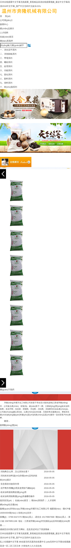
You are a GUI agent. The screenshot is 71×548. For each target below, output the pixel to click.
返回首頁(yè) (6, 500)
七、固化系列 (6, 74)
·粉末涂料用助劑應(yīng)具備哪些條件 (17, 496)
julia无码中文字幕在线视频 (58, 542)
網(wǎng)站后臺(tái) (9, 504)
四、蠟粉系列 (6, 62)
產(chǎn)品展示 (7, 28)
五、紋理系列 (6, 66)
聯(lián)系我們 (6, 41)
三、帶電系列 (6, 58)
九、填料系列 (6, 83)
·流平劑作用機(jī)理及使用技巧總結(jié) (17, 488)
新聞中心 (4, 24)
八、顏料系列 (6, 78)
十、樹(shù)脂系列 (8, 87)
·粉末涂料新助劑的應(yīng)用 (13, 492)
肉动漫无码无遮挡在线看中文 (32, 542)
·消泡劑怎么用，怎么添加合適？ (14, 471)
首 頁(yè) (5, 16)
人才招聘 (4, 32)
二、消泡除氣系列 (8, 54)
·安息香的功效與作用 (9, 484)
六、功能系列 (6, 70)
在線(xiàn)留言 (6, 37)
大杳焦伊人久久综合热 (31, 546)
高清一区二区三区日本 (10, 546)
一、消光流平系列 (8, 50)
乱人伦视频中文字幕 (9, 542)
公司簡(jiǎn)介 (6, 20)
